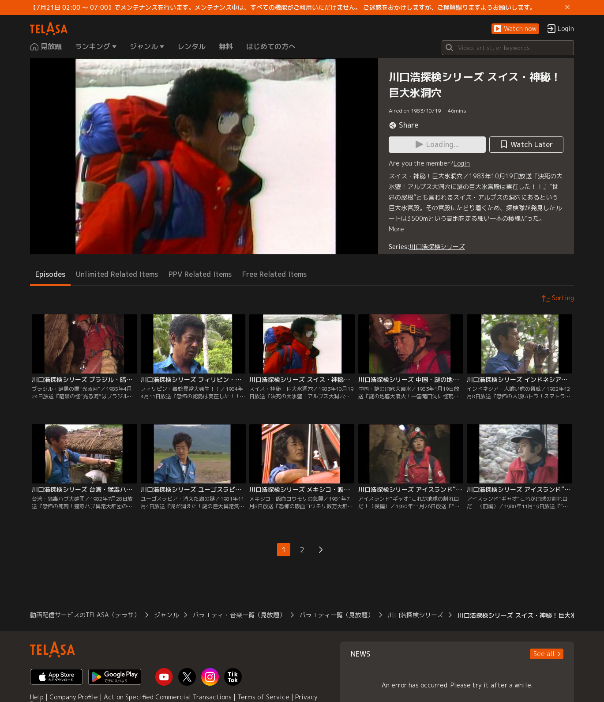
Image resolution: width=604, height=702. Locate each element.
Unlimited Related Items (117, 274)
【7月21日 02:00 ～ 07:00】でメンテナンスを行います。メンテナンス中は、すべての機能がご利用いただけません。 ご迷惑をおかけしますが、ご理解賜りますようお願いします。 (283, 7)
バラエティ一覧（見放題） (337, 615)
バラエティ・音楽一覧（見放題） (239, 615)
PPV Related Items (200, 274)
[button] (515, 28)
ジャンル (166, 615)
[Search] (508, 47)
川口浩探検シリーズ (437, 246)
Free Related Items (274, 274)
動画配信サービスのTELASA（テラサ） (85, 615)
